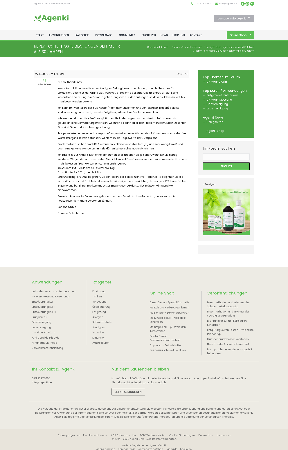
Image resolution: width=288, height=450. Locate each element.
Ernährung (98, 291)
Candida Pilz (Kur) (43, 332)
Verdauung (99, 301)
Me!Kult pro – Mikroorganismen (169, 307)
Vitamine (98, 332)
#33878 (182, 74)
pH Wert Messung (219, 99)
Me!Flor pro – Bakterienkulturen (169, 313)
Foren (175, 47)
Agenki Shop (215, 131)
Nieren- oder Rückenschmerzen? (228, 344)
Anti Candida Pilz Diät (45, 337)
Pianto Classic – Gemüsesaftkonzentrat (165, 338)
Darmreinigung (217, 104)
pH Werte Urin (216, 81)
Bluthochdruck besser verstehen (228, 339)
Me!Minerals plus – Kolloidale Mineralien (168, 320)
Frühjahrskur (39, 317)
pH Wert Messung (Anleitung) (51, 296)
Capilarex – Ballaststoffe (165, 345)
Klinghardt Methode (44, 343)
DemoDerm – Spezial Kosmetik (169, 302)
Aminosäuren (100, 343)
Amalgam (98, 327)
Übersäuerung (101, 307)
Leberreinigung (217, 108)
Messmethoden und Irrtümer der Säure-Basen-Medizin (228, 313)
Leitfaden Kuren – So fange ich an (53, 291)
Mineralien (98, 337)
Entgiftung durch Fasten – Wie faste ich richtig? (230, 332)
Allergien (97, 317)
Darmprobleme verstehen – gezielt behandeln (229, 351)
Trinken (97, 296)
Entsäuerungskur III (44, 312)
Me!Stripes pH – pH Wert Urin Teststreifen (168, 329)
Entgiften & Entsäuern (222, 95)
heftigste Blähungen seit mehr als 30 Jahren (230, 47)
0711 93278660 (203, 3)
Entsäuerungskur (42, 301)
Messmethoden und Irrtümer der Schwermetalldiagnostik (228, 304)
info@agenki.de (228, 3)
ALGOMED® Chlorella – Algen (168, 350)
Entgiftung (99, 312)
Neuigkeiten (214, 122)
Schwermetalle (102, 322)
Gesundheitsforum (157, 47)
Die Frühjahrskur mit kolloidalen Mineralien (227, 323)
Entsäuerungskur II (43, 307)
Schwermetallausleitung (47, 348)
